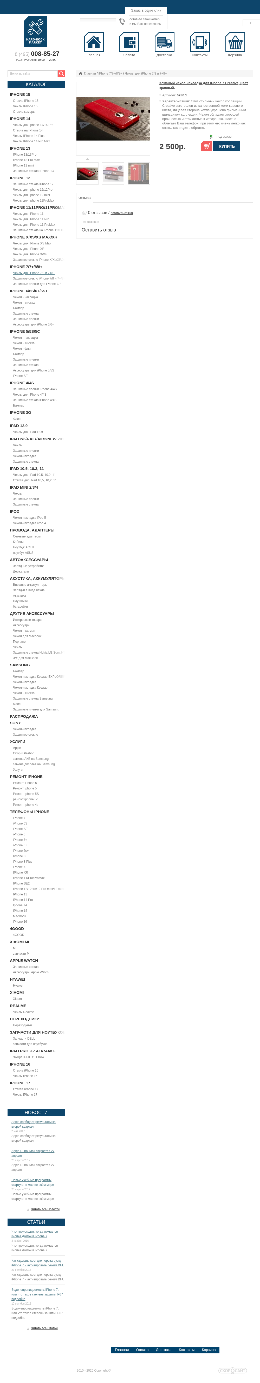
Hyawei (18, 985)
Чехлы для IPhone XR (28, 249)
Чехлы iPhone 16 (25, 1076)
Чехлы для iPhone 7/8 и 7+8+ (34, 273)
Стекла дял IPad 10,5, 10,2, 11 (35, 480)
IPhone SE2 (21, 883)
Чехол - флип (22, 348)
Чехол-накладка (24, 456)
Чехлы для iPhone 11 (28, 214)
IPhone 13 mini (23, 165)
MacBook (19, 916)
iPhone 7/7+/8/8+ (110, 73)
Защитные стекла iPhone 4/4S (34, 400)
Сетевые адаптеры (27, 536)
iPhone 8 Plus (22, 861)
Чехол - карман (24, 631)
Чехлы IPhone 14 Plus (28, 136)
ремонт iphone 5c (25, 799)
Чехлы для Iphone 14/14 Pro (33, 125)
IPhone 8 (19, 856)
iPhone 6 (19, 834)
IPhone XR (20, 872)
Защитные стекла (25, 313)
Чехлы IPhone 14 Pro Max (31, 141)
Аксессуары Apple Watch (31, 972)
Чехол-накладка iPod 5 (29, 518)
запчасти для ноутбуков (30, 1044)
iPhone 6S (20, 823)
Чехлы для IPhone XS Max (32, 243)
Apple (17, 748)
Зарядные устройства (28, 566)
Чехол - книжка (24, 302)
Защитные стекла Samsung (33, 698)
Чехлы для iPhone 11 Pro (31, 219)
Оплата (142, 1350)
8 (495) (37, 54)
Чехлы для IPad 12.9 (28, 432)
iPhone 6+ (20, 845)
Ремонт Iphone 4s (25, 805)
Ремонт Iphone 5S (26, 794)
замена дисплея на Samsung (34, 764)
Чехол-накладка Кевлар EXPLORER (39, 677)
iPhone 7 (19, 818)
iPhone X (19, 867)
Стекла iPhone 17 (25, 1089)
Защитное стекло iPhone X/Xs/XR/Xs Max (43, 260)
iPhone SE (20, 376)
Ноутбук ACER (23, 547)
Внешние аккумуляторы (30, 585)
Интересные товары (27, 620)
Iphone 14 (20, 905)
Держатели (21, 571)
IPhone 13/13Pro (24, 154)
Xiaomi (18, 999)
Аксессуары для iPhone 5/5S (33, 370)
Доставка (164, 1350)
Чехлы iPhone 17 (25, 1094)
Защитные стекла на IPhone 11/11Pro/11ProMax (47, 230)
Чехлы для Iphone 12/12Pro (33, 189)
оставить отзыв (122, 213)
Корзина (235, 44)
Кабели (18, 542)
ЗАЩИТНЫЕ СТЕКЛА (28, 1057)
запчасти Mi (21, 953)
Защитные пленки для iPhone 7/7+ (38, 284)
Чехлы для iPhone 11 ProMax (34, 225)
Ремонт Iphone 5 (25, 788)
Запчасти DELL (24, 1038)
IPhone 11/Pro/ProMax (28, 878)
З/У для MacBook (25, 658)
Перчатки (20, 641)
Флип (17, 419)
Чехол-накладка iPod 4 (29, 523)
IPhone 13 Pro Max (26, 160)
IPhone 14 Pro (23, 900)
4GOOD (18, 935)
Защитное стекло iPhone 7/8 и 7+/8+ (39, 278)
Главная (90, 73)
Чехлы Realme (23, 1012)
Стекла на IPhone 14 (28, 130)
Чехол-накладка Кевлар (30, 687)
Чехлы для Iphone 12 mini (31, 195)
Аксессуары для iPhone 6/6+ (33, 324)
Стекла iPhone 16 (25, 1070)
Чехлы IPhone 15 (25, 106)
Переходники (22, 1025)
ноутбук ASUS (23, 553)
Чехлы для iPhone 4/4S (30, 394)
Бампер (18, 308)
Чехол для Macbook (27, 636)
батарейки (20, 606)
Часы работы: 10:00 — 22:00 (35, 59)
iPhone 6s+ (21, 851)
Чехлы (17, 445)
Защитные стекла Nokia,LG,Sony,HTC (40, 652)
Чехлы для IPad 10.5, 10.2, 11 (34, 475)
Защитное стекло (25, 734)
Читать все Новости (45, 1209)
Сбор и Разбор (23, 753)
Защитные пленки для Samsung (36, 709)
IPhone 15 (20, 911)
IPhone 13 (20, 894)
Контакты (186, 1350)
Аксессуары (21, 625)
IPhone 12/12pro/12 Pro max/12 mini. (39, 889)
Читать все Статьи (44, 1328)
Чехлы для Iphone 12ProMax (33, 200)
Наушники (20, 601)
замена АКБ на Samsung (31, 759)
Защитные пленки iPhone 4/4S (35, 389)
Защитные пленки (26, 319)
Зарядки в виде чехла (28, 590)
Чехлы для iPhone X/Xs (30, 254)
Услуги (18, 770)
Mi (14, 948)
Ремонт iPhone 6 (25, 783)
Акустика (19, 595)
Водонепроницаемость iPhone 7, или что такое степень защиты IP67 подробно (37, 1294)
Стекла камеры (24, 112)
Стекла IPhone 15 (25, 101)
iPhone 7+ (20, 840)
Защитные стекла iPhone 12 (33, 184)
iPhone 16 (20, 921)
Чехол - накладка (25, 297)
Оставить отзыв (99, 229)
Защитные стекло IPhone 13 (33, 171)
